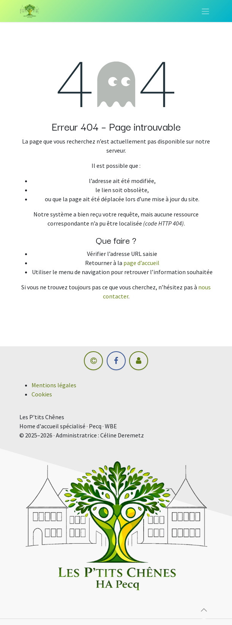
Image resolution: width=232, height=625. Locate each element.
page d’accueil (141, 263)
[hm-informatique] (93, 360)
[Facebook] (116, 360)
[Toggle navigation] (205, 11)
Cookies (42, 394)
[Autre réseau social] (138, 360)
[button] (204, 610)
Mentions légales (54, 385)
